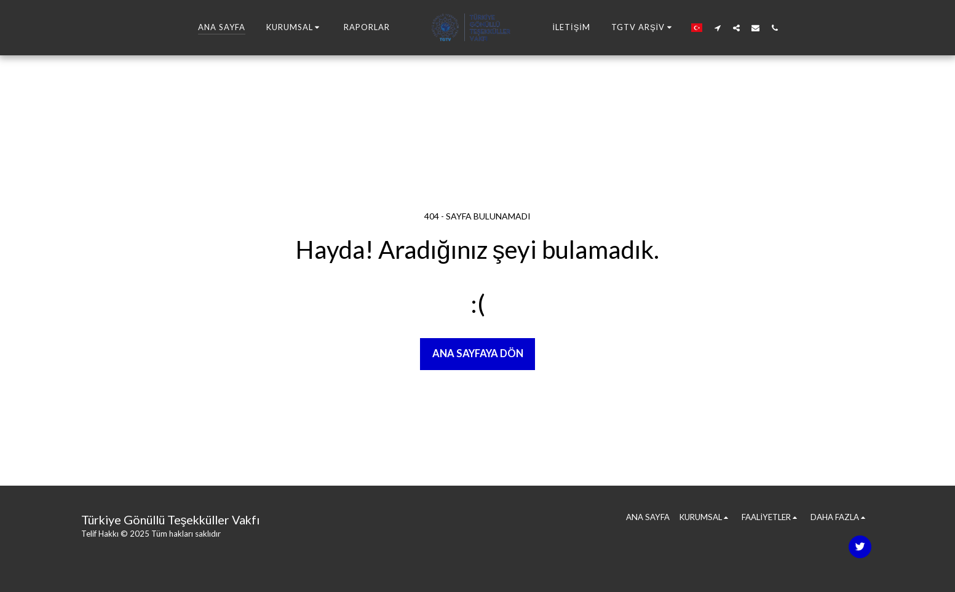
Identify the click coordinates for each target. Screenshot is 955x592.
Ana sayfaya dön (477, 353)
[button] (294, 27)
